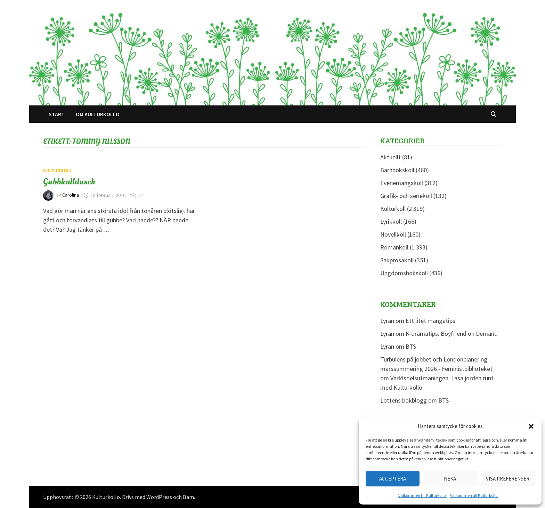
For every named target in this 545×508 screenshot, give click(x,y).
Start (57, 114)
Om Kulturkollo (98, 114)
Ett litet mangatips (430, 321)
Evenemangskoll (401, 183)
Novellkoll (393, 234)
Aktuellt (390, 157)
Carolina (70, 195)
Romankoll (394, 247)
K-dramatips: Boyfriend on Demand (452, 334)
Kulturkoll (57, 170)
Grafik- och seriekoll (406, 196)
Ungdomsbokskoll (404, 273)
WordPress (159, 496)
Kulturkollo (106, 496)
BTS (411, 346)
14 (141, 195)
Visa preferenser (507, 478)
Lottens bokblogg (403, 400)
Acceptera (392, 478)
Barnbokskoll (397, 170)
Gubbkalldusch (69, 182)
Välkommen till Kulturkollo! (422, 495)
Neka (450, 478)
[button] (531, 426)
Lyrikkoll (391, 221)
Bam (188, 496)
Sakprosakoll (397, 260)
